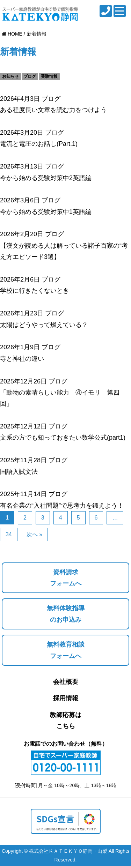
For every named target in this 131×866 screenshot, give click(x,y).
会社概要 (65, 681)
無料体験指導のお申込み (66, 614)
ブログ (29, 76)
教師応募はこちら (65, 720)
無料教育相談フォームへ (66, 650)
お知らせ (10, 76)
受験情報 (49, 76)
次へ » (34, 534)
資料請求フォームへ (65, 578)
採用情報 (65, 698)
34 (9, 534)
